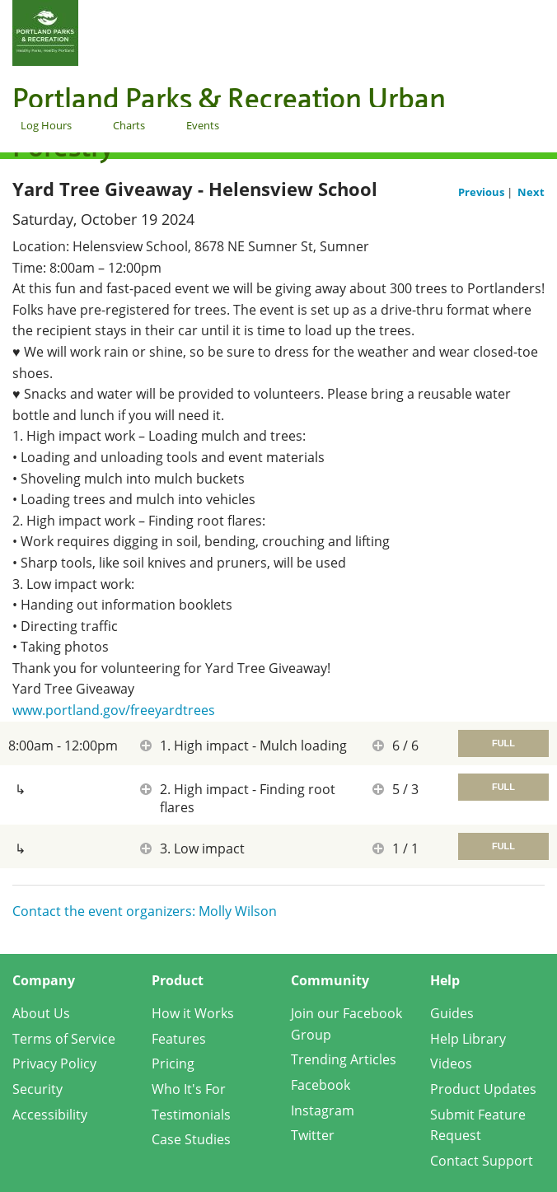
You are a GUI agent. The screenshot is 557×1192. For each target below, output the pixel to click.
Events (202, 125)
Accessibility (49, 1115)
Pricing (173, 1063)
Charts (129, 125)
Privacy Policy (54, 1063)
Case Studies (191, 1139)
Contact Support (481, 1161)
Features (179, 1039)
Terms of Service (63, 1039)
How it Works (193, 1013)
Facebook (320, 1085)
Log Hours (46, 125)
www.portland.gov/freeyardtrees (113, 710)
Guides (452, 1013)
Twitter (313, 1135)
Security (37, 1089)
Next (531, 192)
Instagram (322, 1110)
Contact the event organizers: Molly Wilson (144, 911)
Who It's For (189, 1089)
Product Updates (483, 1089)
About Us (41, 1013)
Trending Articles (343, 1059)
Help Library (468, 1039)
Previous (482, 192)
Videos (451, 1063)
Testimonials (191, 1115)
